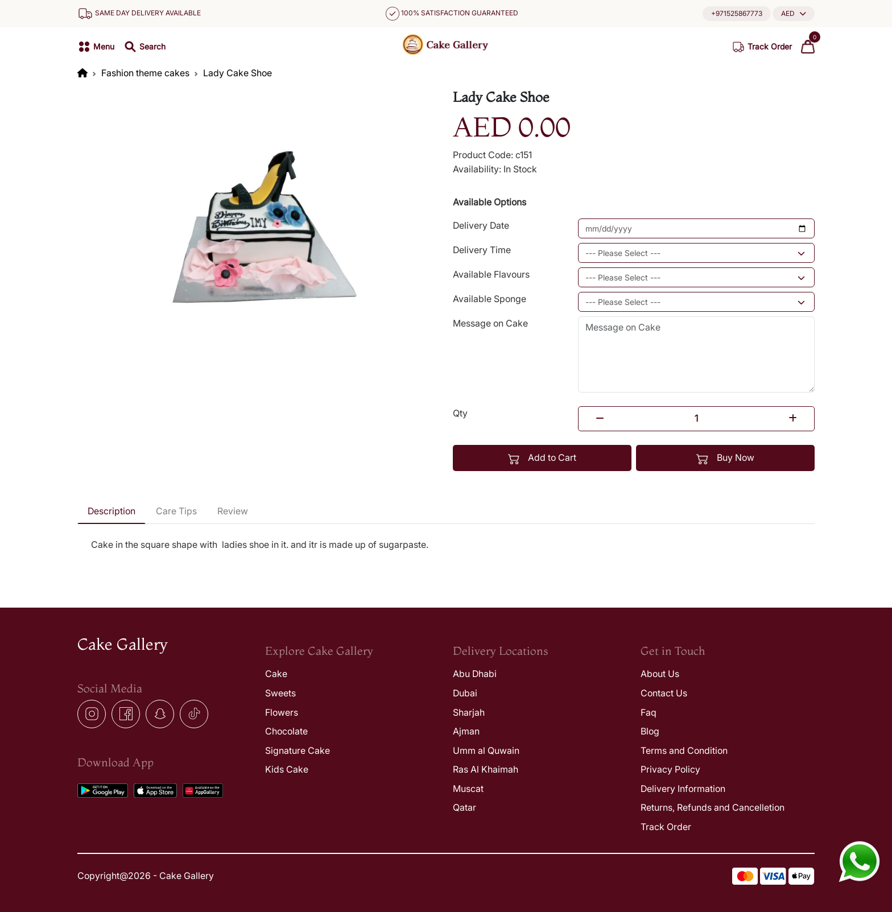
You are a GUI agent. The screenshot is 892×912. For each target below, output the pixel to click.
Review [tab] (232, 511)
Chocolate (286, 731)
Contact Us (664, 693)
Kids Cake (286, 769)
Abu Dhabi (475, 673)
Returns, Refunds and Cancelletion (712, 807)
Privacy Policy (670, 769)
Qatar (464, 807)
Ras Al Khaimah (485, 769)
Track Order (666, 826)
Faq (648, 712)
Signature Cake (297, 750)
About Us (660, 673)
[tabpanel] (446, 552)
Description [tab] (111, 511)
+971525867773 (736, 13)
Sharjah (469, 712)
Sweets (280, 693)
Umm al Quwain (486, 750)
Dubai (465, 693)
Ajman (466, 731)
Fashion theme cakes (145, 73)
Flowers (281, 712)
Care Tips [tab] (176, 511)
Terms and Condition (684, 750)
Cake (276, 673)
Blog (650, 731)
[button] (793, 13)
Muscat (468, 788)
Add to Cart (542, 458)
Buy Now (725, 458)
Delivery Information (683, 788)
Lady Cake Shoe (237, 73)
